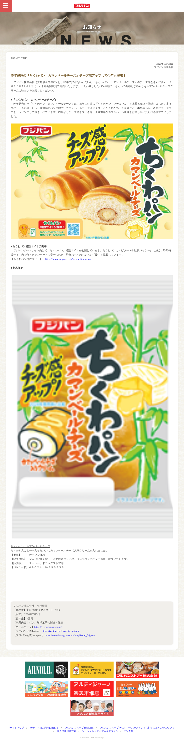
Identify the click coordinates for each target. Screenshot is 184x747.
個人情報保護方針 (66, 731)
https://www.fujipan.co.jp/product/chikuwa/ (68, 259)
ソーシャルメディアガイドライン (100, 731)
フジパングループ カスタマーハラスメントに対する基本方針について (137, 727)
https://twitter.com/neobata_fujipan (60, 630)
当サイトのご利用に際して (44, 727)
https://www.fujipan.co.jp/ (48, 626)
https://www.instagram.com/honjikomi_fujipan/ (70, 635)
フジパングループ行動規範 (79, 727)
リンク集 (128, 731)
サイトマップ (17, 727)
